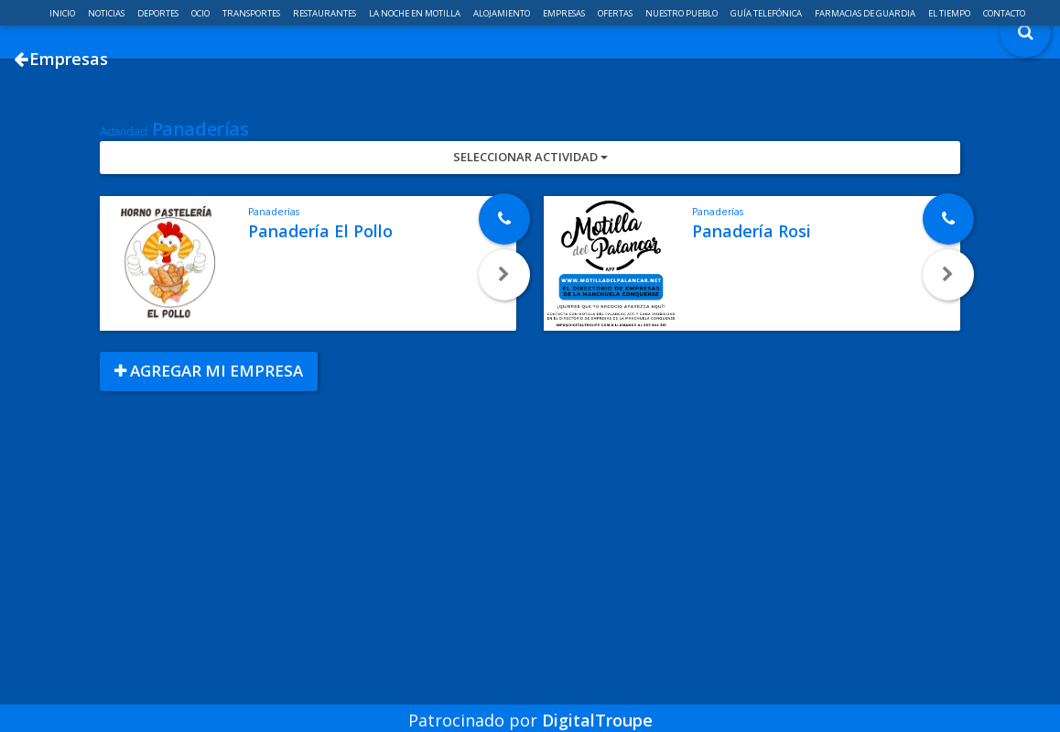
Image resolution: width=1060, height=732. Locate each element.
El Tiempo (950, 13)
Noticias (107, 13)
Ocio (201, 13)
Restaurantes (325, 13)
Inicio (63, 13)
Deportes (158, 13)
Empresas (565, 13)
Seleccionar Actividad (530, 222)
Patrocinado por (530, 708)
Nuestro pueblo (682, 13)
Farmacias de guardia (866, 13)
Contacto (1004, 13)
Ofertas (616, 13)
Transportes (252, 13)
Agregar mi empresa (208, 436)
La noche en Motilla (415, 13)
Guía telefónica (767, 13)
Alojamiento (502, 13)
